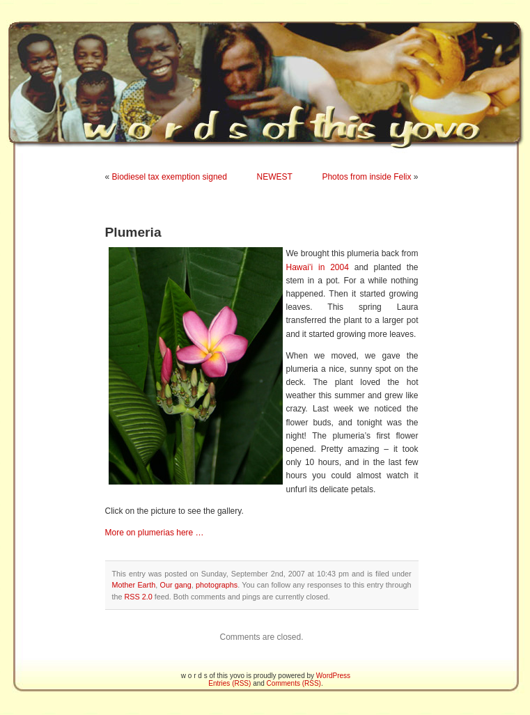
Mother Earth (134, 585)
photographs (216, 585)
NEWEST (275, 177)
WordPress (333, 675)
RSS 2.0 (139, 596)
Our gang (176, 585)
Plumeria (133, 232)
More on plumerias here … (154, 532)
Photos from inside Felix (366, 177)
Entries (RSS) (229, 683)
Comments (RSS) (294, 683)
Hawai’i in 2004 (317, 267)
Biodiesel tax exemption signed (169, 177)
